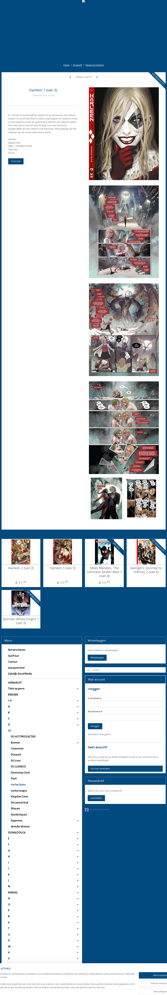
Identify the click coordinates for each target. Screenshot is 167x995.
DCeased (16, 754)
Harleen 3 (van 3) (62, 568)
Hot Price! (13, 656)
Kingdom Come (19, 796)
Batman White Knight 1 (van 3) (21, 621)
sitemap (72, 988)
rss (80, 988)
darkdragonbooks (97, 810)
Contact (12, 662)
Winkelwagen (97, 657)
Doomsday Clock (20, 772)
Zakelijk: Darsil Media (20, 674)
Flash (14, 778)
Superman (45, 820)
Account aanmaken (100, 768)
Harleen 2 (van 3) (21, 568)
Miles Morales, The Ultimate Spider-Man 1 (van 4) (104, 572)
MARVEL (43, 892)
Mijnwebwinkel (124, 988)
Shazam (15, 808)
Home (66, 65)
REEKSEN (13, 694)
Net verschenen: (17, 650)
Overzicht (16, 161)
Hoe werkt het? (16, 668)
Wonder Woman (20, 826)
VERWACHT (15, 682)
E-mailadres (95, 698)
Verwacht (77, 65)
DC (43, 730)
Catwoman (17, 748)
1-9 (43, 700)
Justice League (19, 790)
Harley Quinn (18, 784)
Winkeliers (43, 973)
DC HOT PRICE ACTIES (23, 736)
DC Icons (16, 760)
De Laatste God (19, 802)
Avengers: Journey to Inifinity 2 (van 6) (146, 570)
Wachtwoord (95, 711)
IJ (43, 958)
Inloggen (95, 726)
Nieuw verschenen (95, 65)
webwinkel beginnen (94, 988)
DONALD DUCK (43, 832)
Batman (45, 742)
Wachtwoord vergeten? (99, 734)
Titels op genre (43, 688)
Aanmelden (96, 798)
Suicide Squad (19, 814)
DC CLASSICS (18, 766)
